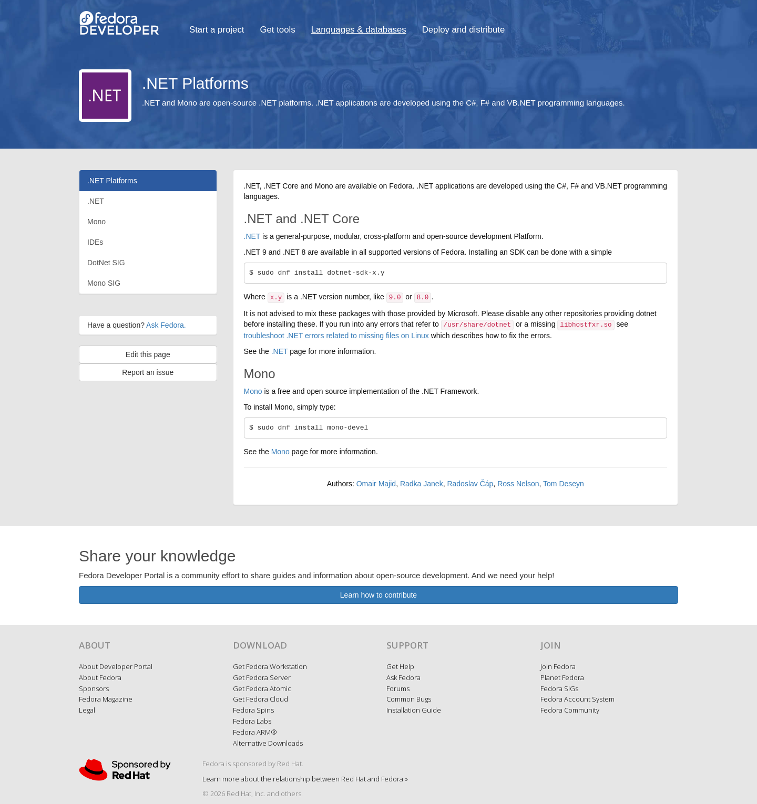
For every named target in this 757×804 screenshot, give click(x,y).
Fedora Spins (253, 710)
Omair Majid (376, 483)
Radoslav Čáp (470, 483)
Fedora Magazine (105, 699)
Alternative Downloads (268, 743)
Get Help (400, 666)
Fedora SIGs (559, 688)
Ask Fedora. (166, 325)
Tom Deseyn (563, 483)
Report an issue (147, 372)
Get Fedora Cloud (260, 699)
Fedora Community (569, 710)
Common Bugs (408, 699)
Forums (398, 688)
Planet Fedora (562, 677)
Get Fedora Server (262, 677)
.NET (95, 201)
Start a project (216, 30)
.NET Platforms (112, 180)
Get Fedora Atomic (262, 688)
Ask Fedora (403, 677)
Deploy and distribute (463, 30)
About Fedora (100, 677)
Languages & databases (358, 30)
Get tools (277, 30)
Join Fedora (558, 666)
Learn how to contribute (378, 595)
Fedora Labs (252, 721)
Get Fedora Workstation (270, 666)
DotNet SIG (106, 262)
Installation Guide (413, 710)
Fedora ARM (255, 732)
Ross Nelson (518, 483)
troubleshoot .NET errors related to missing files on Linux (336, 335)
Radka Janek (421, 483)
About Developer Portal (115, 666)
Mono (96, 221)
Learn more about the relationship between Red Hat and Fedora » (305, 779)
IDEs (95, 242)
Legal (87, 710)
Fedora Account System (577, 699)
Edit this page (148, 354)
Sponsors (94, 688)
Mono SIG (103, 283)
